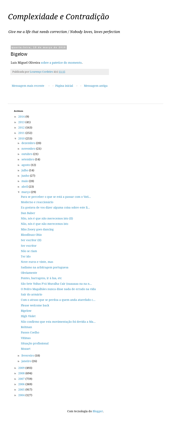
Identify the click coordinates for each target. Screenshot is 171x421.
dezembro (28, 143)
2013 (21, 122)
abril (25, 186)
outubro (27, 154)
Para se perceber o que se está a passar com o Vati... (56, 196)
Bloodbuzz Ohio (31, 234)
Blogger (98, 411)
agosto (26, 165)
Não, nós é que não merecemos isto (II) (47, 218)
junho (25, 175)
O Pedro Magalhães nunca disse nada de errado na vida (58, 289)
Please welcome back (35, 305)
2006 (21, 384)
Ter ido (26, 256)
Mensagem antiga (96, 85)
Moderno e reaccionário (37, 202)
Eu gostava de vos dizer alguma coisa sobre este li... (55, 207)
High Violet (28, 316)
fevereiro (28, 355)
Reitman (26, 327)
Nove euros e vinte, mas (37, 261)
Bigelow (26, 310)
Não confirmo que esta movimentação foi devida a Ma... (58, 321)
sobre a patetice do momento (61, 62)
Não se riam (29, 251)
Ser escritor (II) (31, 240)
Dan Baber (28, 213)
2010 (21, 138)
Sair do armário (31, 294)
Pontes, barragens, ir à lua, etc (41, 278)
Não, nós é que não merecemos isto (44, 223)
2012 (21, 127)
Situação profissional (35, 343)
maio (25, 181)
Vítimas (26, 338)
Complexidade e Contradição (58, 16)
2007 (21, 378)
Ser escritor (29, 245)
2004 (21, 395)
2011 (21, 132)
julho (25, 170)
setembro (28, 159)
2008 (21, 373)
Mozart (25, 348)
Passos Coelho (30, 332)
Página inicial (64, 85)
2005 (21, 389)
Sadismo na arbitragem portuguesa (44, 267)
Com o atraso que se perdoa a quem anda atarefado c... (58, 299)
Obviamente (29, 272)
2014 (21, 116)
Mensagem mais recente (28, 85)
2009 (21, 367)
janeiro (26, 361)
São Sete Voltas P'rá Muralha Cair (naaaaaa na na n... (56, 283)
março (26, 192)
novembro (28, 148)
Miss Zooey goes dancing (37, 229)
